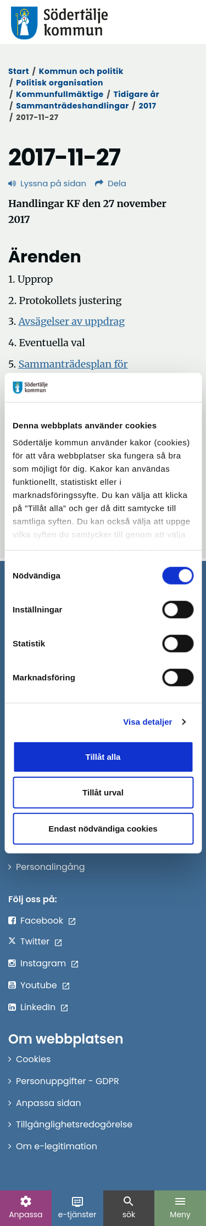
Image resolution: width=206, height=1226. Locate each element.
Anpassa (25, 1207)
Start (18, 71)
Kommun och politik (81, 71)
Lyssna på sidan (47, 183)
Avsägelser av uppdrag (72, 321)
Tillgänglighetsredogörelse (74, 1124)
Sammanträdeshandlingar (72, 105)
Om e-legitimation (56, 1146)
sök (128, 1207)
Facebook (41, 920)
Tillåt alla (103, 756)
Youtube (38, 985)
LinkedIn (37, 1007)
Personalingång (50, 867)
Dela (110, 183)
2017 (148, 105)
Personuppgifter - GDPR (67, 1081)
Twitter (34, 941)
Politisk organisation (59, 82)
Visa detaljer (147, 721)
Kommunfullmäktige (59, 94)
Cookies (33, 1059)
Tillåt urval (103, 792)
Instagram (43, 963)
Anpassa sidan (48, 1103)
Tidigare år (136, 94)
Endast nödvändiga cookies (102, 828)
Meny (180, 1207)
